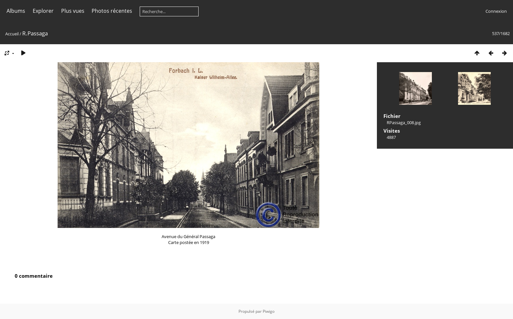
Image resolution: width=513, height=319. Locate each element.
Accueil (12, 34)
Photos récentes (112, 10)
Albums (16, 10)
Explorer (43, 10)
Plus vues (72, 10)
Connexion (496, 11)
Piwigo (268, 311)
